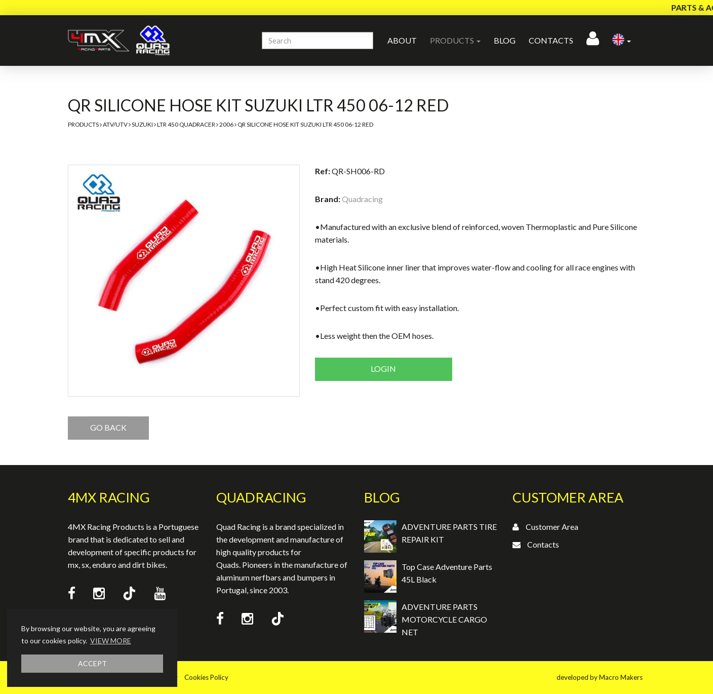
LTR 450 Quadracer (186, 124)
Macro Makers (621, 677)
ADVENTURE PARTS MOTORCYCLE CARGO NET (444, 619)
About (402, 40)
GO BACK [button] (108, 427)
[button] (622, 40)
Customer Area (552, 526)
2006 (226, 124)
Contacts (551, 40)
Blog (505, 40)
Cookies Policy (206, 677)
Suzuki (142, 124)
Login (383, 368)
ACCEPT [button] (92, 663)
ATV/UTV (115, 124)
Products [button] (455, 40)
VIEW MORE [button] (110, 640)
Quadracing (362, 199)
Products (83, 124)
